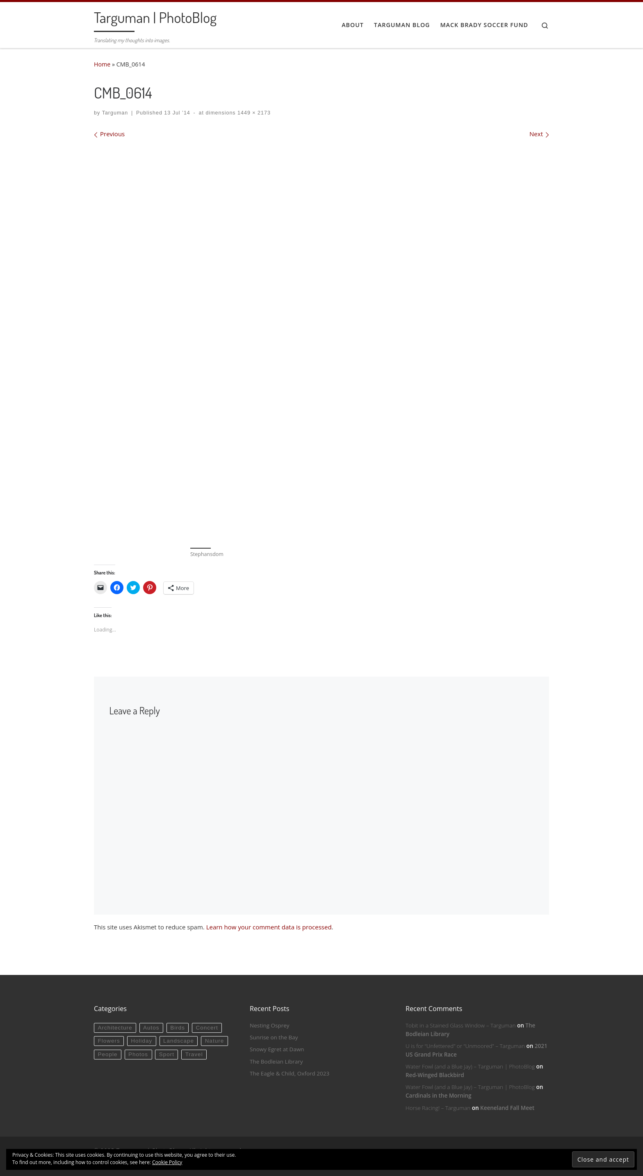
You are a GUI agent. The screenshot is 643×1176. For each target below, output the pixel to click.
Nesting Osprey (270, 1025)
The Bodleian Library (276, 1061)
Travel (194, 1054)
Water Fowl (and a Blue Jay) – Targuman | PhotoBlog (470, 1066)
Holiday (141, 1041)
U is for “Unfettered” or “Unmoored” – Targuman (465, 1046)
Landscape (178, 1041)
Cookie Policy (167, 1162)
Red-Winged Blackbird (435, 1075)
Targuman (115, 113)
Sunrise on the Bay (274, 1037)
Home (102, 64)
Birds (177, 1028)
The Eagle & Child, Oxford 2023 (289, 1073)
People (107, 1054)
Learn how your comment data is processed (269, 927)
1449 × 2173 (253, 113)
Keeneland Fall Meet (507, 1108)
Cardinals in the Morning (439, 1095)
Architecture (115, 1028)
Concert (207, 1028)
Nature (214, 1041)
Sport (166, 1054)
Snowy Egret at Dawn (277, 1049)
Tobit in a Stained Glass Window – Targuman (460, 1025)
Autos (151, 1028)
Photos (138, 1054)
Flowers (109, 1041)
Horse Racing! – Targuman (438, 1108)
